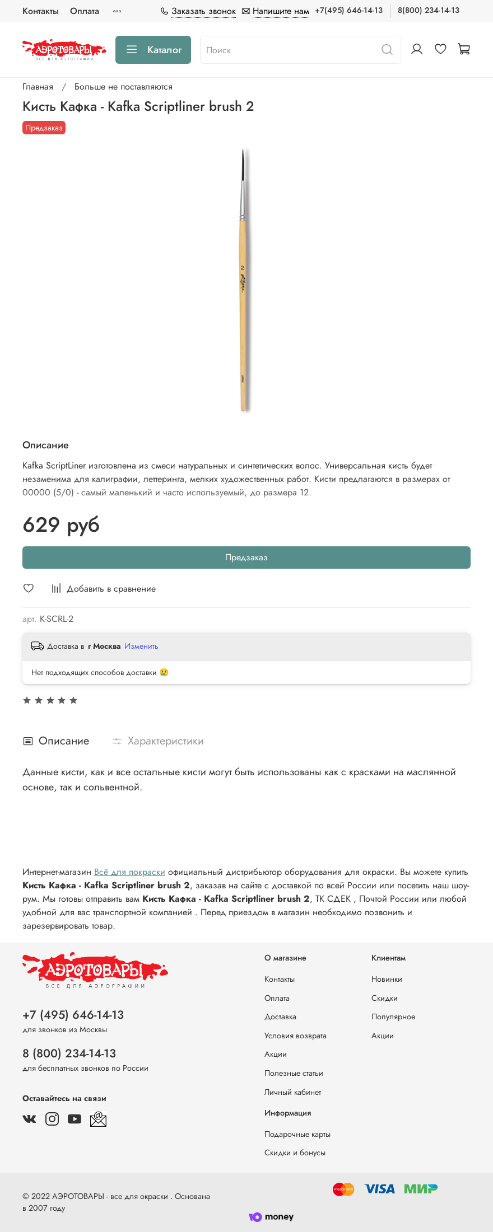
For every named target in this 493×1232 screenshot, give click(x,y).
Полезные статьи (293, 1073)
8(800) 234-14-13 (428, 10)
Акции (275, 1054)
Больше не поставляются (124, 86)
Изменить (141, 646)
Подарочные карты (297, 1134)
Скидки (384, 998)
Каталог (153, 50)
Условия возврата (295, 1035)
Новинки (386, 979)
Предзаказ (246, 557)
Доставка (280, 1016)
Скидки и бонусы (294, 1152)
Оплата (84, 10)
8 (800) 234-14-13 (69, 1053)
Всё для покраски (129, 871)
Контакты (40, 10)
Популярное (393, 1016)
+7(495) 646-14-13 (349, 10)
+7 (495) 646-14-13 (73, 1014)
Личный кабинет (292, 1092)
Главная (37, 86)
